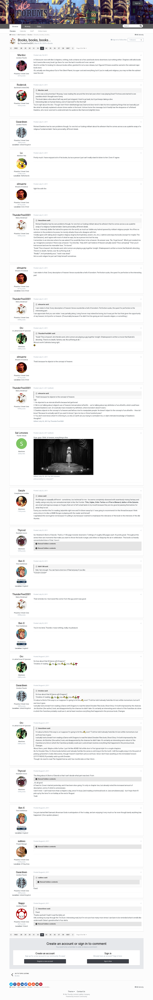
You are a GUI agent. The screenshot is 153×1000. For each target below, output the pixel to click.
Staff (32, 31)
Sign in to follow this (119, 40)
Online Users (42, 31)
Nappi (21, 903)
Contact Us (81, 991)
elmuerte (21, 184)
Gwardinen (21, 121)
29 (25, 48)
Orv (21, 328)
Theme (71, 991)
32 (37, 48)
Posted (40, 55)
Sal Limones (21, 432)
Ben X (21, 561)
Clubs (39, 26)
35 (50, 48)
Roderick (21, 84)
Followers (133, 40)
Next (67, 48)
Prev (16, 48)
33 (42, 48)
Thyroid (21, 530)
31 (33, 48)
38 (63, 48)
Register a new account (45, 961)
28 (21, 48)
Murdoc (21, 55)
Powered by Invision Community (76, 996)
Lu (21, 152)
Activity (27, 26)
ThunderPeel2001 (27, 43)
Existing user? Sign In (122, 3)
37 (58, 48)
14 (141, 40)
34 (46, 48)
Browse (15, 26)
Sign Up (137, 3)
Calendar (23, 31)
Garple (21, 490)
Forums (13, 31)
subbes (21, 841)
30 (29, 48)
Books (50, 43)
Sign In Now (108, 961)
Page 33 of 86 (81, 48)
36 (54, 48)
